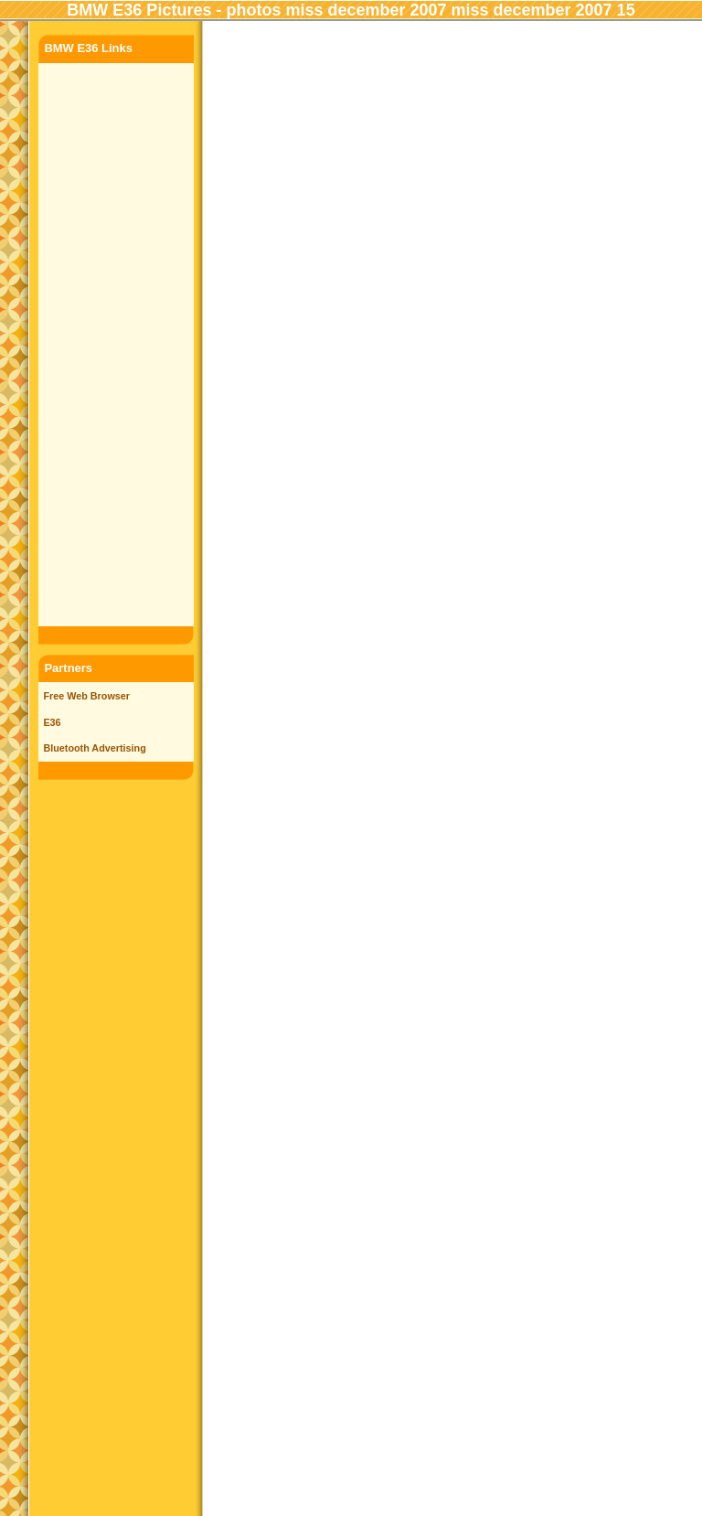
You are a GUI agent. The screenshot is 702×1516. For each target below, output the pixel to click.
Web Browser (98, 695)
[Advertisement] (116, 342)
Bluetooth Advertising (94, 747)
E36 (51, 722)
